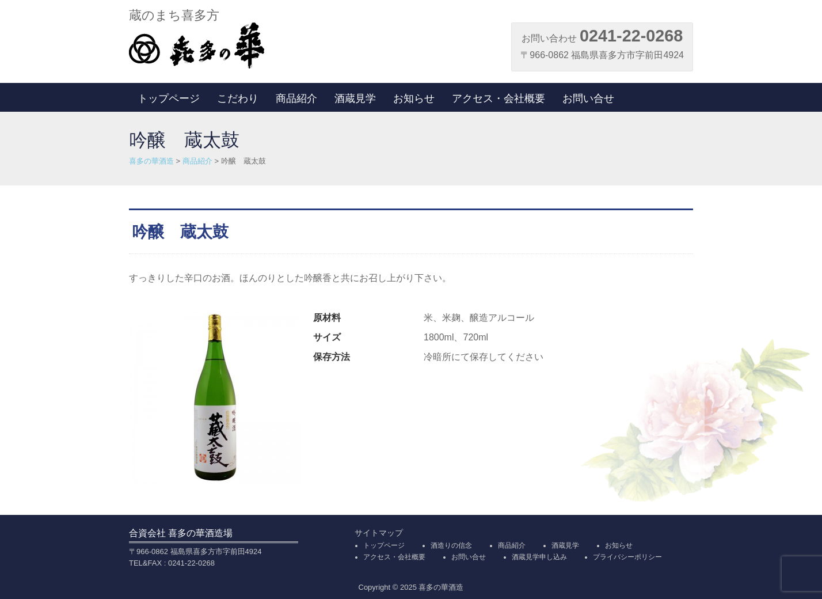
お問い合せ (588, 98)
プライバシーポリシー (627, 557)
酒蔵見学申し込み (539, 557)
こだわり (237, 98)
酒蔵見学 (355, 98)
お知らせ (414, 98)
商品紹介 (296, 98)
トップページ (169, 98)
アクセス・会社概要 (498, 98)
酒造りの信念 (451, 545)
